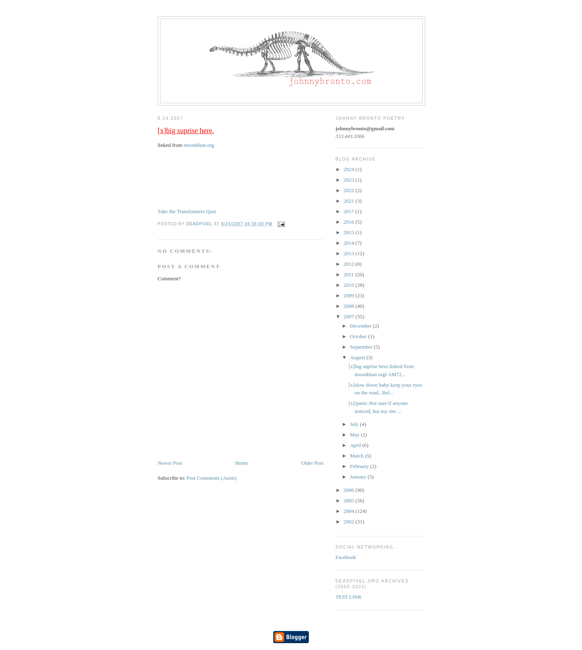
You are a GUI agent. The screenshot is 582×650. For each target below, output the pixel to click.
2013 (349, 253)
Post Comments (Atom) (212, 478)
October (359, 336)
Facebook (345, 557)
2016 (349, 222)
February (360, 466)
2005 (349, 501)
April (356, 445)
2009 (349, 295)
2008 (349, 306)
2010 (349, 285)
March (357, 456)
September (362, 347)
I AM (186, 189)
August (358, 357)
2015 (349, 232)
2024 (349, 169)
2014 (349, 243)
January (359, 477)
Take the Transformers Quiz (187, 211)
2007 (349, 316)
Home (241, 463)
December (361, 326)
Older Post (312, 463)
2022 (349, 190)
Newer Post (170, 463)
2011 (349, 274)
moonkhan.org (198, 145)
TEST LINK (348, 597)
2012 (349, 264)
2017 (349, 211)
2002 (349, 522)
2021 (349, 201)
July (355, 424)
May (355, 435)
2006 (349, 490)
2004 (349, 511)
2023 (349, 180)
